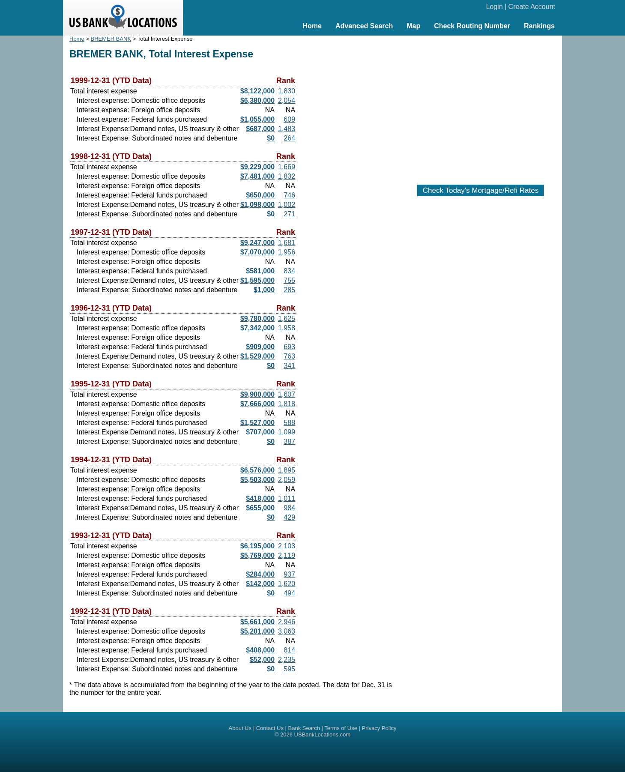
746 (289, 195)
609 (289, 119)
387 (289, 441)
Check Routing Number (472, 26)
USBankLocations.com (322, 734)
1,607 (286, 394)
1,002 (286, 204)
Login (494, 6)
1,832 (286, 176)
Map (413, 26)
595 (289, 669)
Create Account (531, 6)
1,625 (286, 318)
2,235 (286, 659)
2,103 (286, 546)
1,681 (286, 242)
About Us (240, 728)
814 (289, 650)
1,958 (286, 328)
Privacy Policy (379, 728)
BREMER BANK (111, 39)
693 (289, 346)
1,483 (286, 128)
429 (289, 517)
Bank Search (304, 728)
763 (289, 356)
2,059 (286, 479)
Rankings (539, 26)
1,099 (286, 432)
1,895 (286, 470)
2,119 (286, 555)
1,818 (286, 403)
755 (289, 280)
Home (311, 26)
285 (289, 289)
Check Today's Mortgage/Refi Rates (480, 190)
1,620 (286, 583)
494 (289, 593)
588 (289, 422)
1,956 (286, 252)
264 (289, 138)
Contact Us (270, 728)
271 (289, 214)
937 (289, 574)
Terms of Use (340, 728)
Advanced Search (364, 26)
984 (289, 508)
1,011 (286, 498)
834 (289, 271)
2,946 (286, 621)
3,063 (286, 631)
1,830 (286, 91)
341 (289, 365)
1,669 (286, 167)
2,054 (286, 100)
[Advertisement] (481, 106)
